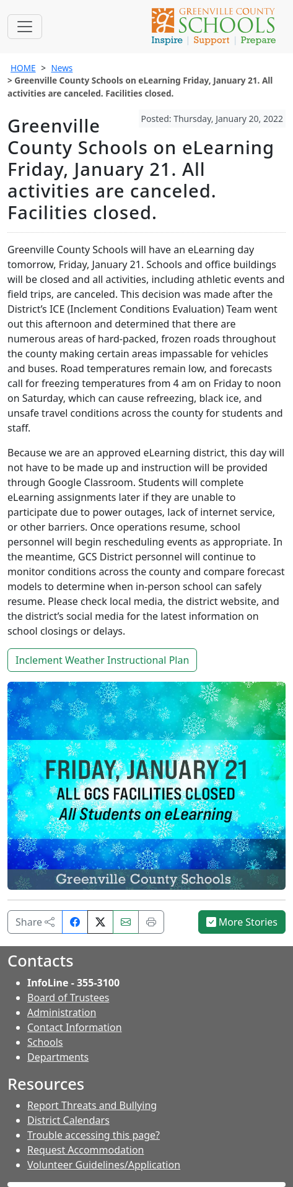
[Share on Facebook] (75, 922)
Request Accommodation (85, 1150)
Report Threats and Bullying (92, 1105)
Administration (61, 1012)
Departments (58, 1057)
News (61, 68)
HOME (23, 68)
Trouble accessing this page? (93, 1135)
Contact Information (74, 1027)
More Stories (242, 922)
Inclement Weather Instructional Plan (102, 660)
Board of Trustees (68, 997)
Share (35, 922)
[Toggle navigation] (24, 26)
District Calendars (68, 1120)
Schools (45, 1042)
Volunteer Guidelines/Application (103, 1165)
